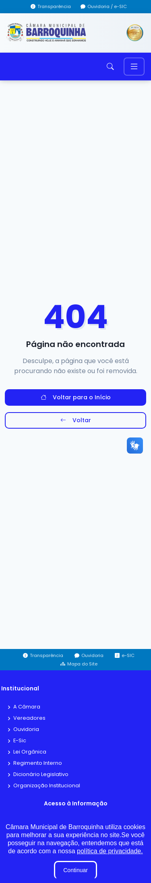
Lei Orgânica (29, 752)
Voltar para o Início (76, 397)
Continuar (75, 870)
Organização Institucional (46, 786)
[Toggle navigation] (134, 66)
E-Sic (19, 740)
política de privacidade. (110, 851)
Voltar (75, 420)
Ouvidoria (26, 729)
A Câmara (26, 707)
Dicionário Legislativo (40, 774)
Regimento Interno (37, 763)
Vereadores (29, 718)
